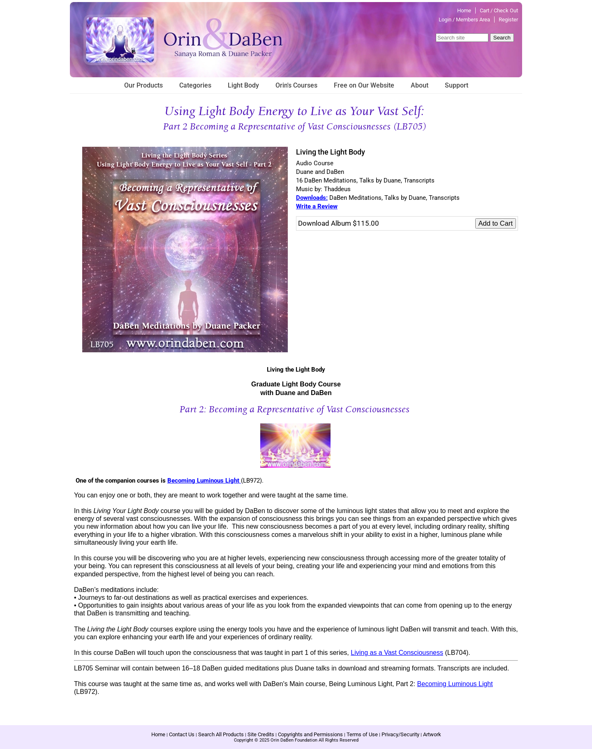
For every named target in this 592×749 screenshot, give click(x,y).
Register (508, 19)
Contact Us (181, 734)
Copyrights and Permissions (310, 734)
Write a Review (317, 206)
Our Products (143, 85)
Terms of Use (362, 734)
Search (502, 38)
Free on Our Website (364, 85)
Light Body (243, 85)
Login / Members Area (464, 19)
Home (464, 10)
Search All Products (221, 734)
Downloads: (312, 197)
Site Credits (260, 734)
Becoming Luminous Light (204, 480)
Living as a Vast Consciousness (397, 652)
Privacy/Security (400, 734)
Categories (195, 85)
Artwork (432, 734)
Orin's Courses (296, 85)
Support (456, 85)
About (419, 85)
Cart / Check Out (499, 10)
